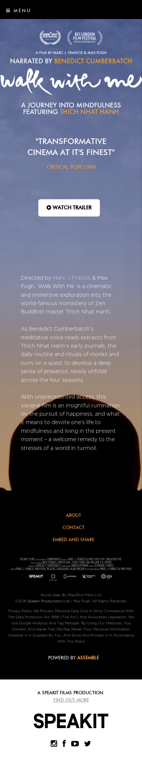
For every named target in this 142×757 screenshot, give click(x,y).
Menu (18, 10)
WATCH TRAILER (69, 207)
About (73, 515)
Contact (73, 527)
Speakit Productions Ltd (48, 601)
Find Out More (71, 700)
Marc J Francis (72, 278)
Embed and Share (73, 539)
